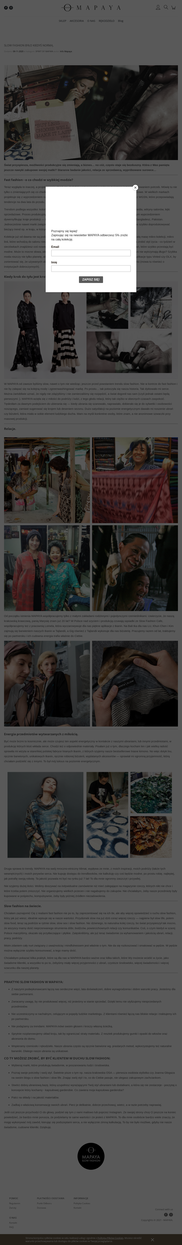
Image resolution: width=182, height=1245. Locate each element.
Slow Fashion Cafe (150, 620)
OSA (109, 1072)
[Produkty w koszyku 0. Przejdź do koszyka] (174, 9)
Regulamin (14, 1203)
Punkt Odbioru (44, 1203)
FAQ (11, 1227)
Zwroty (12, 1207)
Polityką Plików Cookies (110, 1238)
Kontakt (77, 1207)
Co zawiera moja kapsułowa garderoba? (99, 1090)
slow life (56, 1077)
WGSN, (143, 197)
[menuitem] (62, 20)
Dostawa (41, 1207)
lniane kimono (139, 751)
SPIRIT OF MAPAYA (44, 51)
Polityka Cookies (82, 1203)
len (143, 746)
